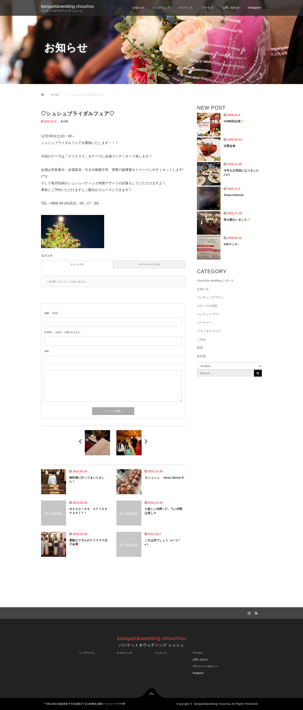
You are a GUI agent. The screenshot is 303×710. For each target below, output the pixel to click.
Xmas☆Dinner (234, 195)
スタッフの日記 (207, 305)
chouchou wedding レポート (215, 280)
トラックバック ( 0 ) (149, 264)
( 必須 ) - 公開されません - (63, 332)
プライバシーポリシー (206, 666)
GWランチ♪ (231, 244)
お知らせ (138, 7)
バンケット (185, 7)
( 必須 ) (51, 313)
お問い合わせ (230, 7)
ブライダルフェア (209, 331)
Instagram (254, 7)
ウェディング (161, 7)
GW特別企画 (234, 121)
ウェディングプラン (210, 297)
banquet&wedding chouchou (67, 6)
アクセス (207, 7)
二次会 (201, 339)
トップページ (86, 652)
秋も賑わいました (237, 219)
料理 (200, 347)
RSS (255, 612)
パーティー (204, 322)
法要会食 (229, 146)
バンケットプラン (209, 314)
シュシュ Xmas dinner (164, 477)
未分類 (64, 121)
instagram (198, 673)
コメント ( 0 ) (77, 264)
